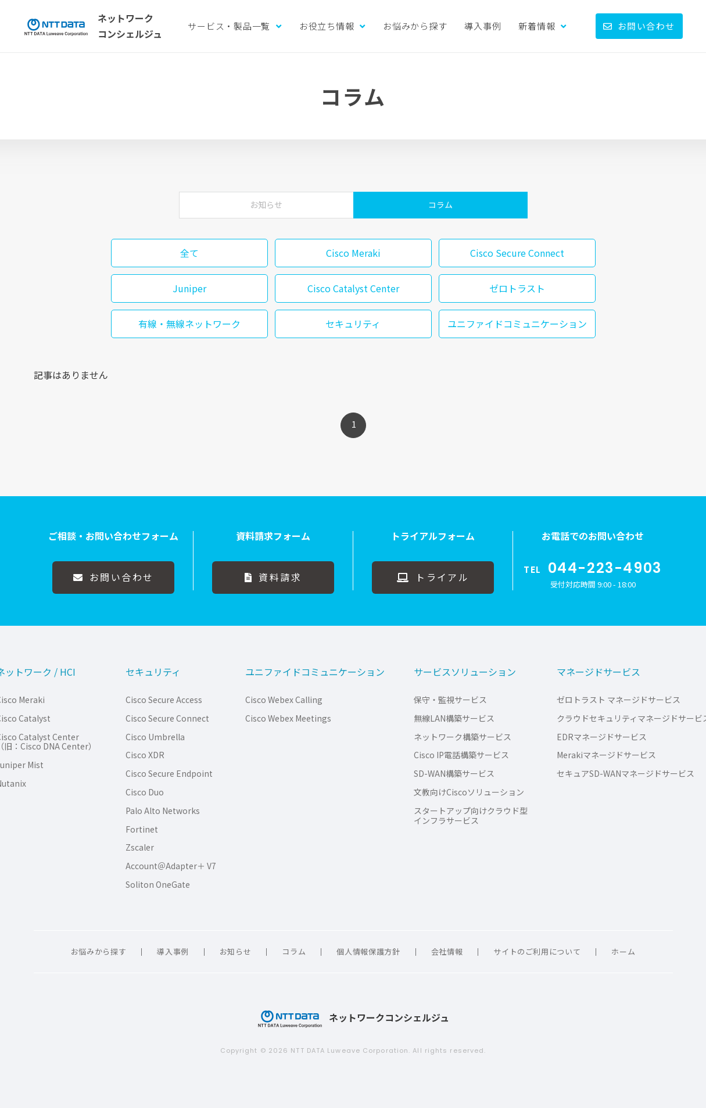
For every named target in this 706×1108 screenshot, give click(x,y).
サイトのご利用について (536, 951)
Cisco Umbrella (155, 737)
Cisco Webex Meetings (288, 718)
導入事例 (482, 26)
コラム (440, 204)
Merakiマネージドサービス (606, 755)
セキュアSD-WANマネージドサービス (625, 774)
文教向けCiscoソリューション (469, 792)
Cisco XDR (145, 755)
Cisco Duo (145, 792)
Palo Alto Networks (163, 811)
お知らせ (266, 204)
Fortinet (142, 829)
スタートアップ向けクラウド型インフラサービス (471, 816)
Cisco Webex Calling (283, 700)
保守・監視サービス (450, 700)
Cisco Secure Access (164, 700)
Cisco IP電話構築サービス (461, 755)
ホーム (623, 951)
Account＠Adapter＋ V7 (171, 866)
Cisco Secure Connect (167, 718)
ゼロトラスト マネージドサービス (618, 700)
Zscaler (140, 847)
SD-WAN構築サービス (454, 774)
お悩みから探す (415, 26)
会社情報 (447, 951)
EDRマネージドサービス (602, 737)
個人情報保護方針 (368, 951)
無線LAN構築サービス (454, 718)
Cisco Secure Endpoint (169, 774)
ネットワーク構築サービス (462, 737)
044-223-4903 (605, 568)
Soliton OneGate (158, 885)
